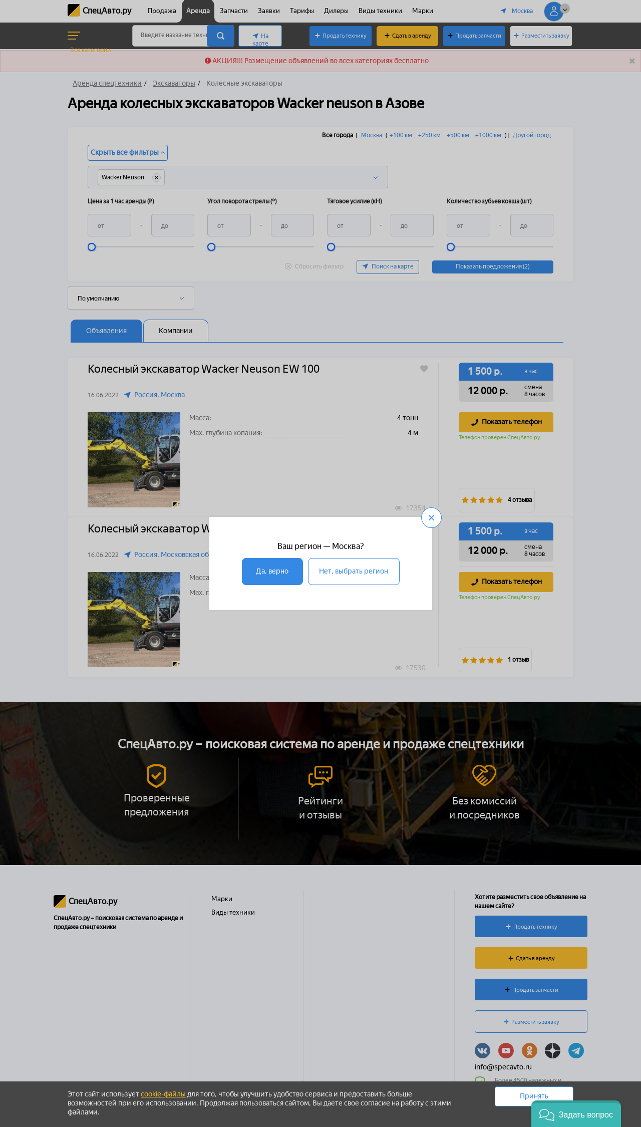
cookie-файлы (163, 1094)
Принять (534, 1096)
